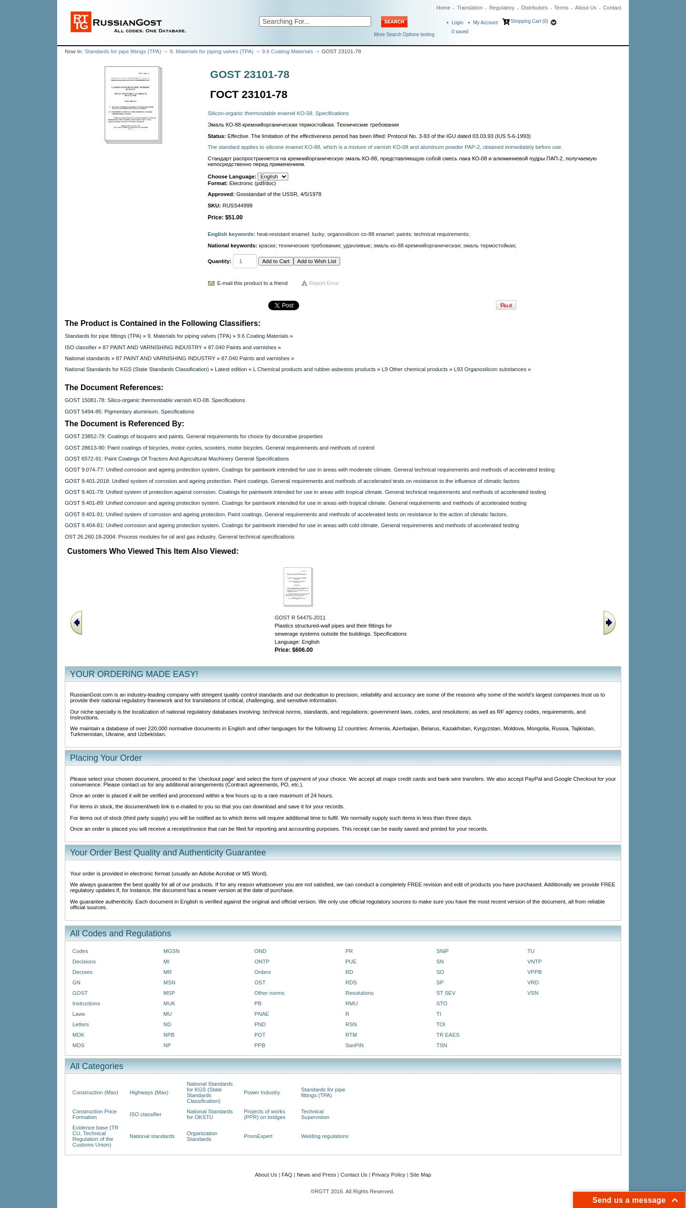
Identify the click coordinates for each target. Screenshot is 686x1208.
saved (460, 31)
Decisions (84, 961)
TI (438, 1014)
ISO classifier (81, 347)
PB (258, 1003)
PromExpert (258, 1136)
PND (260, 1024)
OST (259, 982)
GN (76, 982)
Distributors (534, 7)
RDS (351, 982)
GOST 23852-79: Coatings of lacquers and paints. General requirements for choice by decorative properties (194, 436)
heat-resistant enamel (283, 234)
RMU (351, 1003)
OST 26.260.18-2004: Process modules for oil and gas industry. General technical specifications (179, 537)
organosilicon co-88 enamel (360, 234)
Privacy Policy (388, 1175)
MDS (78, 1045)
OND (260, 951)
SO (440, 972)
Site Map (420, 1175)
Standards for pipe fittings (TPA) (123, 51)
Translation (470, 7)
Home (443, 7)
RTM (351, 1035)
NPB (168, 1035)
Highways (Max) (149, 1092)
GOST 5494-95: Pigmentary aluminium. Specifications (129, 411)
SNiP (442, 951)
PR (349, 951)
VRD (533, 982)
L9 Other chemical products (415, 369)
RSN (351, 1024)
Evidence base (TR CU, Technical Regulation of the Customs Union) (95, 1136)
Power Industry (262, 1092)
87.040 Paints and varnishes (242, 347)
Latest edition (231, 369)
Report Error (324, 283)
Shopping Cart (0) (529, 21)
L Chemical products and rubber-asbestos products (314, 369)
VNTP (534, 961)
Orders (262, 972)
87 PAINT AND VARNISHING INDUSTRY (152, 347)
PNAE (261, 1014)
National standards (87, 358)
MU (167, 1014)
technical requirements (441, 234)
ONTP (262, 961)
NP (167, 1045)
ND (167, 1024)
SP (440, 982)
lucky (318, 234)
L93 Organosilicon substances (490, 369)
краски (267, 245)
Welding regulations (325, 1136)
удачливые (356, 245)
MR (167, 972)
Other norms (269, 993)
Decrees (82, 972)
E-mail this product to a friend (252, 283)
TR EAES (448, 1035)
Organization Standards (202, 1136)
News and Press (316, 1175)
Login (457, 22)
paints (404, 234)
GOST (80, 993)
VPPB (534, 972)
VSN (532, 993)
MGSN (171, 951)
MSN (169, 982)
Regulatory (501, 7)
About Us (585, 7)
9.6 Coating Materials (287, 51)
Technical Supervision (315, 1114)
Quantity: (220, 261)
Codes (80, 951)
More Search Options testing (404, 34)
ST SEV (445, 993)
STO (441, 1003)
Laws (78, 1014)
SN (440, 961)
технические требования (309, 245)
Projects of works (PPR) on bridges (264, 1114)
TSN (441, 1045)
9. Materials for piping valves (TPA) (211, 51)
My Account (485, 22)
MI (166, 961)
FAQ (287, 1175)
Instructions (86, 1003)
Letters (80, 1024)
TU (531, 951)
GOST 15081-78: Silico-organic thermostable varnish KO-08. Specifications (155, 400)
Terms (561, 7)
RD (349, 972)
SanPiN (354, 1045)
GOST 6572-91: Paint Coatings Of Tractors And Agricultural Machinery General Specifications (177, 459)
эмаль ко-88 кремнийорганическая (416, 245)
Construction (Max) (95, 1092)
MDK (78, 1035)
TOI (440, 1024)
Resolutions (359, 993)
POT (259, 1035)
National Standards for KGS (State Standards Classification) (137, 369)
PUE (350, 961)
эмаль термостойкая (489, 245)
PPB (259, 1045)
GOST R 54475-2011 (300, 617)
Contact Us (354, 1175)
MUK (169, 1003)
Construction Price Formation (94, 1114)
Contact (612, 7)
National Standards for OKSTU (210, 1114)
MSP (169, 993)
